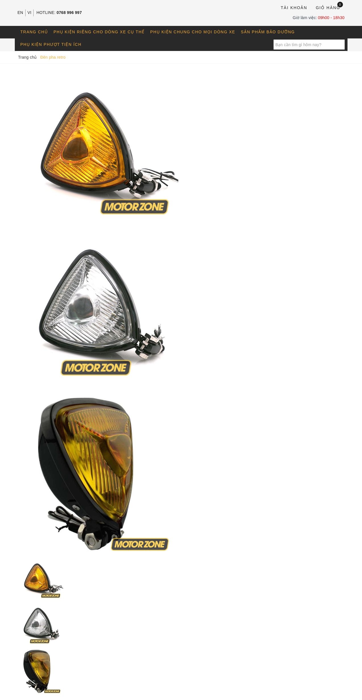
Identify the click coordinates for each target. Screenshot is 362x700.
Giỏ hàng (329, 7)
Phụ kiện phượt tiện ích (51, 44)
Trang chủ (34, 32)
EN (20, 12)
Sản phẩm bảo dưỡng (268, 32)
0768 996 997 (69, 12)
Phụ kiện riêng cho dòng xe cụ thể (98, 32)
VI (30, 12)
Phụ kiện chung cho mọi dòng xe (192, 32)
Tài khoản (294, 7)
